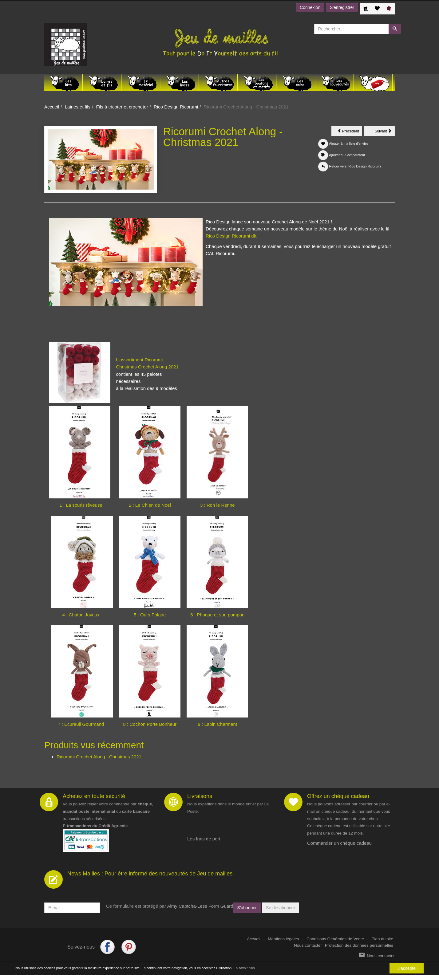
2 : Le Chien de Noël (150, 505)
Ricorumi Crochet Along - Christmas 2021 (99, 756)
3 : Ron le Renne (217, 505)
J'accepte (406, 968)
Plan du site (382, 939)
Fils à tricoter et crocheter (122, 106)
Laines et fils (77, 106)
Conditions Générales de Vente (335, 939)
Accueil (51, 106)
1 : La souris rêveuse (81, 505)
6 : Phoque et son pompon (217, 614)
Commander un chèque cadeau (339, 843)
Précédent (350, 132)
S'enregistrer (342, 7)
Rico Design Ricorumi (176, 106)
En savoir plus (244, 968)
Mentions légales (283, 939)
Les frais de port (203, 838)
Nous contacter (308, 945)
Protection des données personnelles (359, 945)
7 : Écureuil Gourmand (81, 724)
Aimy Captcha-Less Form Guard (200, 906)
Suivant (385, 132)
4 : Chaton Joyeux (81, 614)
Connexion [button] (310, 7)
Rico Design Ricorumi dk (231, 235)
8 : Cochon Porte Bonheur (149, 724)
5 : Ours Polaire (150, 614)
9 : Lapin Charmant (217, 724)
